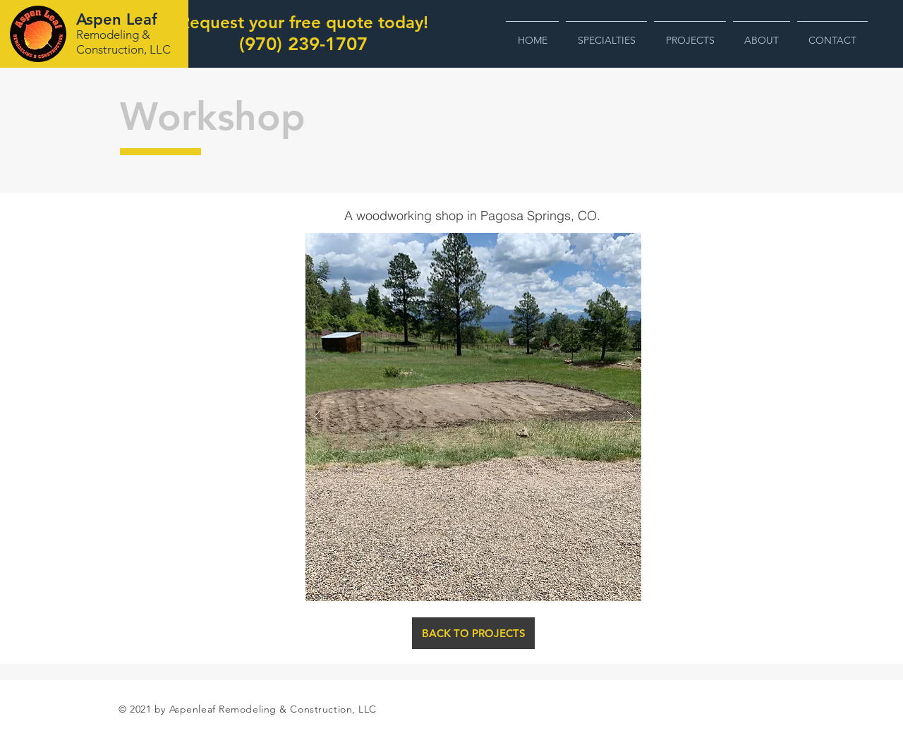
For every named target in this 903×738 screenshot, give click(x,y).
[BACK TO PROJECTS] (473, 633)
